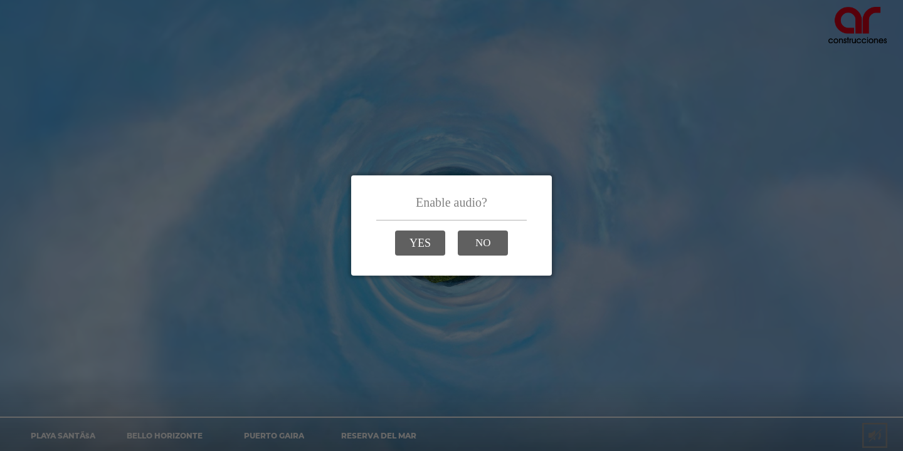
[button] (420, 243)
